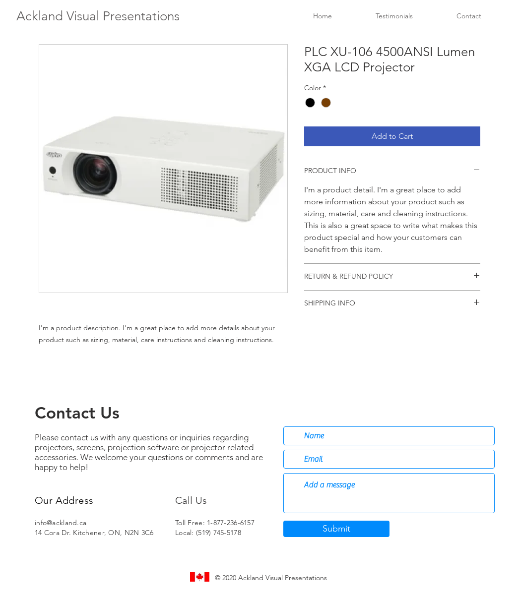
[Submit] (336, 529)
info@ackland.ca (60, 522)
